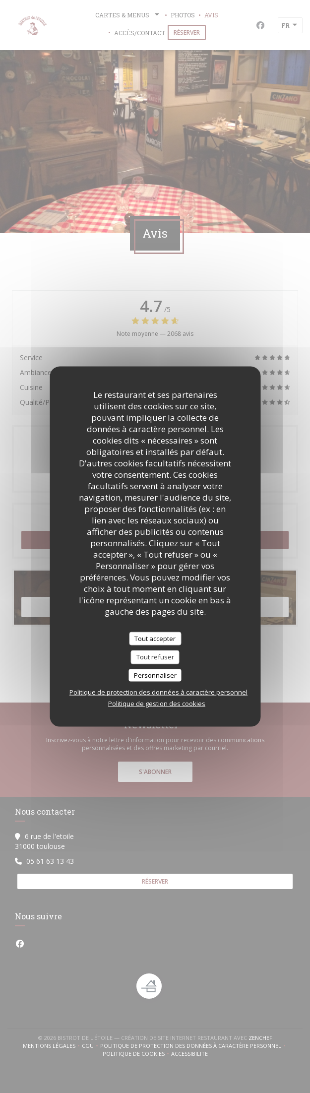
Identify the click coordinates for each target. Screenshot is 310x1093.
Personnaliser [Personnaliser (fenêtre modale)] (155, 674)
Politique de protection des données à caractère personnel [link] (158, 692)
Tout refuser (155, 656)
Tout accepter (155, 638)
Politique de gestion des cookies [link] (156, 703)
